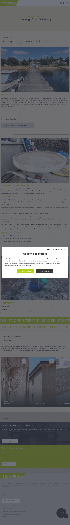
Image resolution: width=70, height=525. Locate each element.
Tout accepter (26, 271)
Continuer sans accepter (56, 249)
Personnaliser (44, 271)
